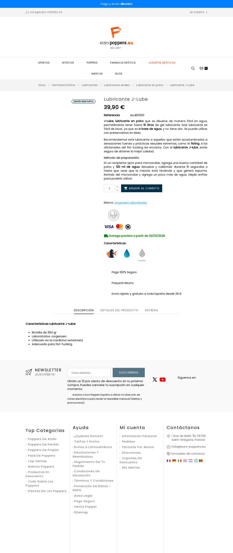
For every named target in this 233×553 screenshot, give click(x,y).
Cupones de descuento (131, 460)
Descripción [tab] (84, 310)
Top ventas (37, 461)
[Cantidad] (109, 188)
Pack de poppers (41, 456)
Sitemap (81, 512)
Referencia (112, 115)
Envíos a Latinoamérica (93, 447)
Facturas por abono (137, 447)
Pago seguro (84, 501)
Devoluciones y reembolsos (86, 455)
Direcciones (131, 453)
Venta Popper (85, 507)
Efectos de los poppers (47, 491)
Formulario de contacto (188, 454)
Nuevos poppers (40, 467)
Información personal (139, 436)
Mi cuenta (132, 428)
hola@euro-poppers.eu (189, 446)
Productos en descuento (37, 474)
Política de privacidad (126, 527)
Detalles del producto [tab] (119, 310)
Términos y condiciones (93, 481)
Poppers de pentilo (43, 444)
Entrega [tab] (151, 310)
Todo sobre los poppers (39, 483)
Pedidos (128, 441)
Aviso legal (83, 496)
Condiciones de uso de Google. (161, 527)
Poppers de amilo (42, 439)
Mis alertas (130, 468)
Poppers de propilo (43, 450)
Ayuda (81, 428)
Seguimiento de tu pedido (89, 464)
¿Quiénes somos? (88, 436)
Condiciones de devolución (86, 473)
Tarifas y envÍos (87, 441)
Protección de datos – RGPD (92, 488)
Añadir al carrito (141, 188)
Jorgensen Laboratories (130, 203)
